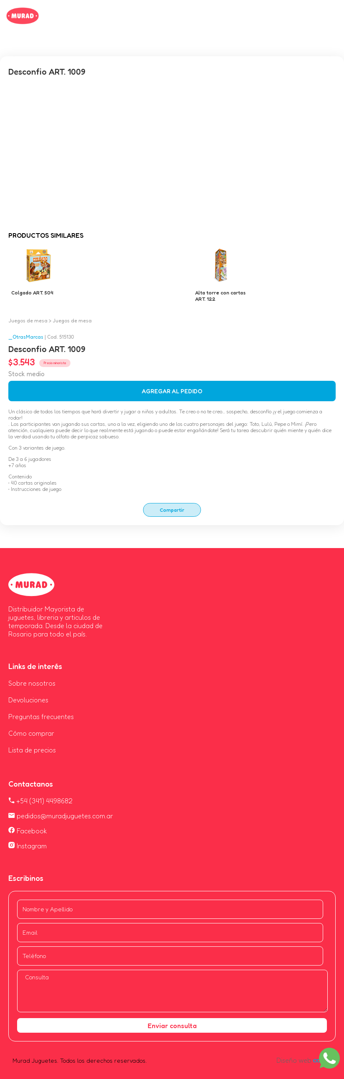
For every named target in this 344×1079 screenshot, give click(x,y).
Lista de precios (32, 750)
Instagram (27, 846)
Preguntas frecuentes (41, 716)
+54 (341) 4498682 (40, 801)
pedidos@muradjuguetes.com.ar (60, 816)
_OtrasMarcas (25, 337)
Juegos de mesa (28, 320)
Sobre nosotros (31, 683)
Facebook (27, 831)
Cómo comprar (31, 733)
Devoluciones (28, 700)
